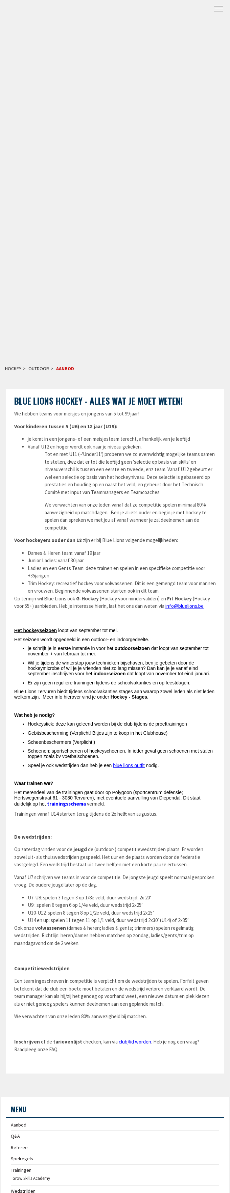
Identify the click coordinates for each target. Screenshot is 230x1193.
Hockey (13, 368)
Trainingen (21, 1170)
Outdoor (38, 368)
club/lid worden (135, 1041)
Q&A (15, 1136)
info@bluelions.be (184, 606)
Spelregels (22, 1159)
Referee (19, 1147)
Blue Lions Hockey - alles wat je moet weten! (98, 401)
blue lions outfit (128, 765)
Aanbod (65, 368)
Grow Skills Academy (31, 1178)
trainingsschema (66, 804)
